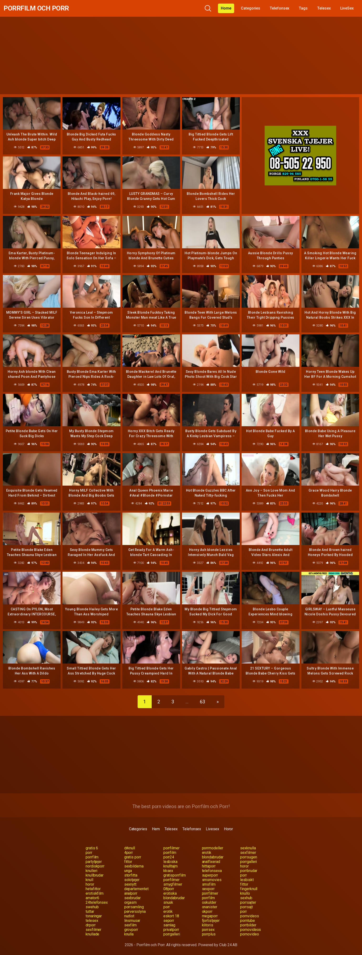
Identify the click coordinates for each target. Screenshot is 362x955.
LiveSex (347, 8)
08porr (168, 889)
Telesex (324, 8)
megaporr (210, 916)
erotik (207, 852)
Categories (250, 8)
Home (226, 8)
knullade (92, 934)
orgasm (130, 902)
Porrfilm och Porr (36, 8)
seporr (168, 920)
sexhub (246, 898)
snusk (168, 902)
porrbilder (248, 925)
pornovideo (249, 934)
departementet (136, 889)
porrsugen (248, 857)
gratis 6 (92, 848)
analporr (130, 893)
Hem (156, 829)
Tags (303, 8)
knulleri (91, 870)
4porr (128, 852)
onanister (209, 907)
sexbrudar (132, 898)
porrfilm (169, 852)
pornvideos (249, 916)
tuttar (90, 911)
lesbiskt (246, 879)
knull (89, 879)
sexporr (208, 889)
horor (244, 866)
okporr (207, 911)
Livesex (212, 829)
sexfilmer (248, 852)
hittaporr (209, 866)
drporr (91, 925)
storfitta (130, 875)
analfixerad (211, 861)
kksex (168, 870)
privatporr (171, 929)
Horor (228, 829)
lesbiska (170, 861)
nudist (129, 916)
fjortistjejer (211, 920)
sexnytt (130, 884)
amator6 (92, 898)
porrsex (208, 929)
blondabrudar (212, 857)
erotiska (170, 893)
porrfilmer (171, 848)
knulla (129, 934)
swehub (92, 907)
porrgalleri (248, 861)
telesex (92, 920)
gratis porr (132, 857)
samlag (169, 925)
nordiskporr (95, 866)
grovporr (131, 929)
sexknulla (248, 848)
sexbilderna (134, 866)
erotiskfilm (94, 893)
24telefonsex (97, 902)
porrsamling (134, 907)
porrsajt (246, 907)
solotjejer (132, 879)
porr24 (168, 857)
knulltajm (170, 866)
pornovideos (250, 929)
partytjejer (94, 861)
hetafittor (93, 889)
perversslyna (135, 911)
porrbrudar (248, 870)
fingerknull (248, 889)
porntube (247, 920)
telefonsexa (212, 870)
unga (128, 870)
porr (89, 852)
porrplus (209, 934)
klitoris (207, 925)
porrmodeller (212, 848)
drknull (129, 848)
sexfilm (130, 925)
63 (202, 702)
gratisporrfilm (174, 875)
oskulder (209, 902)
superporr (210, 875)
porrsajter (248, 902)
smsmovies (212, 879)
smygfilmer (172, 884)
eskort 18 (171, 916)
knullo (245, 893)
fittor (128, 861)
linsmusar (132, 920)
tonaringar (94, 916)
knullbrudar (94, 875)
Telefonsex (279, 8)
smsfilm (209, 884)
